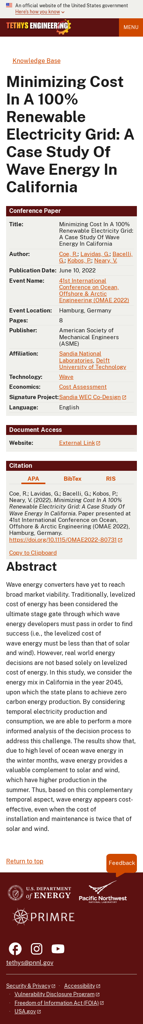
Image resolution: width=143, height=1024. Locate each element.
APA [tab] (33, 478)
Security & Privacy (28, 986)
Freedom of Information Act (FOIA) (56, 1003)
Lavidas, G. (94, 254)
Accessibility (79, 986)
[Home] (38, 33)
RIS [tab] (111, 478)
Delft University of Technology (92, 363)
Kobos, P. (79, 260)
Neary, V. (105, 260)
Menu (131, 27)
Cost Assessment (83, 386)
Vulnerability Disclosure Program (54, 994)
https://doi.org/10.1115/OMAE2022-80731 (63, 539)
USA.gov (25, 1011)
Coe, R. (68, 254)
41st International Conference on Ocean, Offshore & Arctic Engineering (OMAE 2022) (94, 290)
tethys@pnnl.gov (29, 962)
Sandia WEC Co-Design (90, 397)
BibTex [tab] (73, 478)
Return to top (24, 861)
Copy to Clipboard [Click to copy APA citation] (33, 552)
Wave (66, 377)
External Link (77, 443)
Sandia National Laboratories (80, 356)
